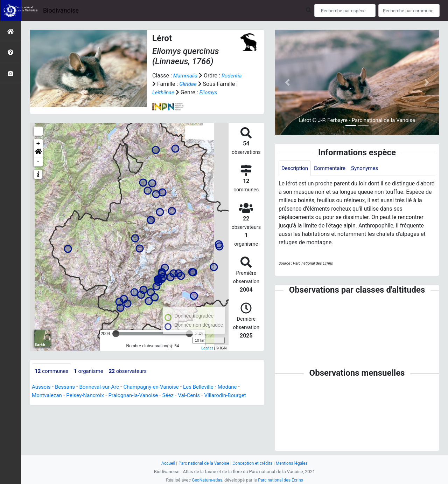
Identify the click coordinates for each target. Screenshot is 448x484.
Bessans (66, 387)
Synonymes (369, 168)
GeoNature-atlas (205, 480)
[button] (38, 152)
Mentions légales (295, 463)
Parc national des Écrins (282, 480)
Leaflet (207, 348)
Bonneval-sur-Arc (103, 387)
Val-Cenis (198, 395)
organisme (91, 371)
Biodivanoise (61, 10)
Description (295, 168)
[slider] (115, 333)
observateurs (133, 371)
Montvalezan (48, 395)
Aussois (42, 387)
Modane (238, 387)
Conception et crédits (253, 463)
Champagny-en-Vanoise (157, 387)
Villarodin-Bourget (236, 395)
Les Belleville (207, 387)
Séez (176, 395)
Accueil (164, 463)
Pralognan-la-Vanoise (139, 395)
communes (52, 371)
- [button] (38, 162)
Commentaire (332, 168)
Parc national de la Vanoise (202, 463)
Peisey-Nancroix (88, 395)
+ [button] (38, 143)
